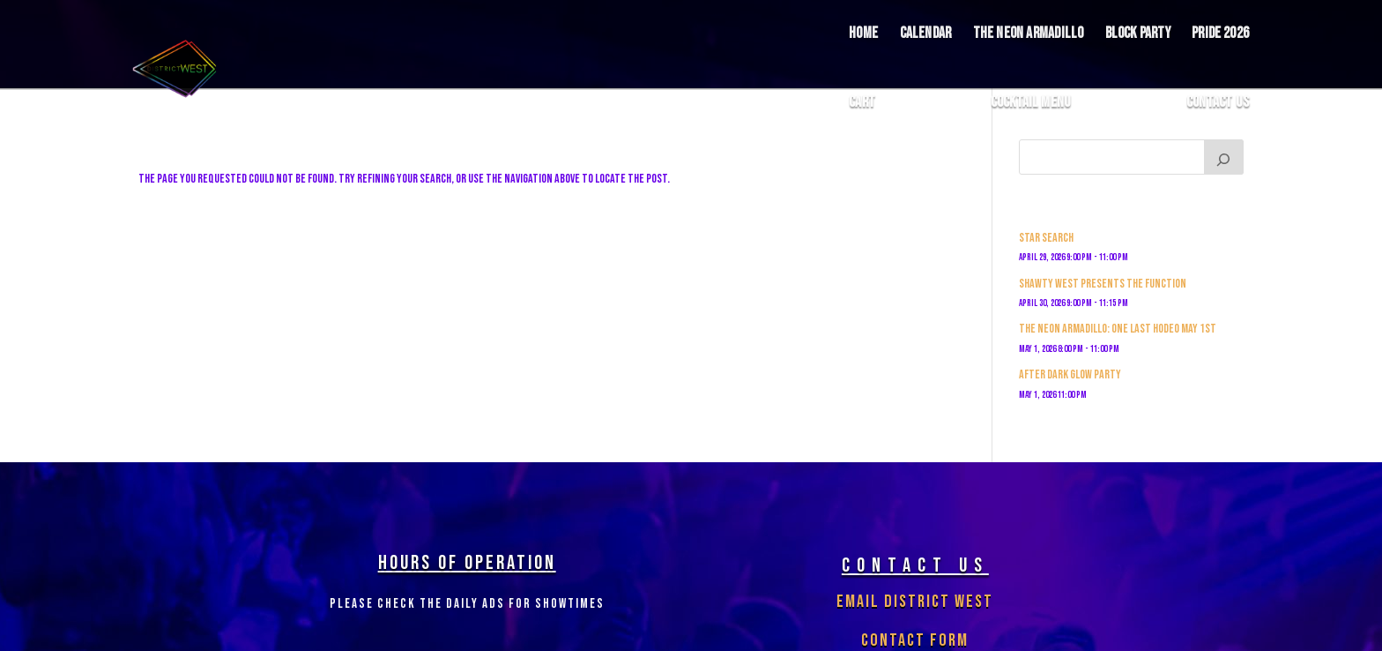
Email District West (914, 601)
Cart (862, 103)
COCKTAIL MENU (1031, 103)
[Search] (1224, 157)
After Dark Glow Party (1070, 374)
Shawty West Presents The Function (1102, 283)
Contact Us (1217, 103)
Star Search (1046, 237)
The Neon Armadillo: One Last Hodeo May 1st (1117, 328)
